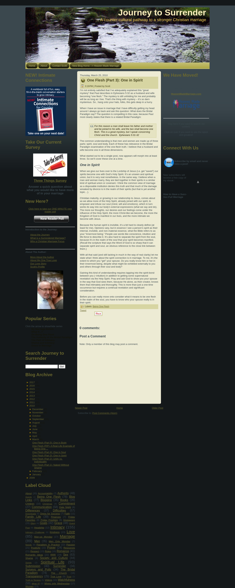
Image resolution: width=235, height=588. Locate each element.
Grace (58, 523)
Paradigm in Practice (48, 544)
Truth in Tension (33, 580)
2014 (32, 392)
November (37, 412)
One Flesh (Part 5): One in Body (49, 442)
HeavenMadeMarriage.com (186, 93)
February (37, 471)
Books (64, 500)
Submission (32, 566)
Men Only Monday (59, 541)
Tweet (83, 310)
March (35, 439)
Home (119, 408)
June (34, 429)
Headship (39, 527)
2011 (32, 402)
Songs (28, 562)
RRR (53, 554)
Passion (70, 544)
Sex (65, 554)
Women (29, 586)
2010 (32, 405)
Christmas (47, 504)
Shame (29, 558)
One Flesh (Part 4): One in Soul (49, 452)
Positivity (35, 547)
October (36, 415)
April (34, 436)
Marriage (67, 536)
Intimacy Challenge (34, 532)
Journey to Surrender (162, 12)
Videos (48, 580)
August (36, 422)
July (34, 426)
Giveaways (69, 520)
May (34, 432)
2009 (32, 477)
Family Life (33, 516)
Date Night (65, 507)
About (28, 493)
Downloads (30, 513)
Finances (56, 517)
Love (71, 532)
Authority (63, 493)
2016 (32, 385)
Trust (68, 576)
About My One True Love (43, 260)
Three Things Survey (50, 181)
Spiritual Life (52, 562)
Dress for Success (50, 513)
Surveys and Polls (38, 569)
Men (37, 541)
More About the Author (42, 257)
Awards (28, 497)
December (37, 409)
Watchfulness (66, 579)
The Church (59, 573)
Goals (43, 523)
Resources (69, 547)
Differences (32, 510)
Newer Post (81, 408)
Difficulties (59, 510)
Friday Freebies (49, 520)
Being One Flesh (49, 496)
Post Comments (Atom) (104, 413)
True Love (55, 576)
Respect (34, 551)
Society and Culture (54, 558)
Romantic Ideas (34, 554)
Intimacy (57, 527)
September (38, 419)
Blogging (46, 500)
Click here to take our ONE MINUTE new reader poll (50, 210)
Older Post (157, 408)
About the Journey (40, 234)
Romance (63, 551)
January (36, 474)
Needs (28, 545)
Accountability (45, 493)
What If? (36, 583)
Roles (48, 551)
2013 (32, 395)
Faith (67, 513)
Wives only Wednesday (57, 583)
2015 (32, 389)
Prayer (51, 547)
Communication (42, 507)
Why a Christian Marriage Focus (47, 241)
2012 (32, 399)
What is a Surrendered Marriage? (48, 238)
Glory (33, 523)
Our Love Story (38, 263)
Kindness (54, 532)
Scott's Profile (37, 266)
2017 (32, 382)
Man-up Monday (43, 536)
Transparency (34, 576)
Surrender (59, 566)
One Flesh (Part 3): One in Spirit (49, 455)
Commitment (67, 503)
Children (29, 503)
